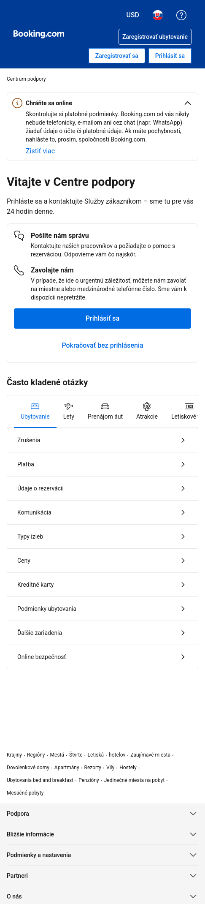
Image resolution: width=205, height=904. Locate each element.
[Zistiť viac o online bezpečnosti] (40, 151)
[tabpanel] (102, 548)
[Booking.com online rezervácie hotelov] (38, 34)
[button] (102, 103)
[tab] (35, 411)
